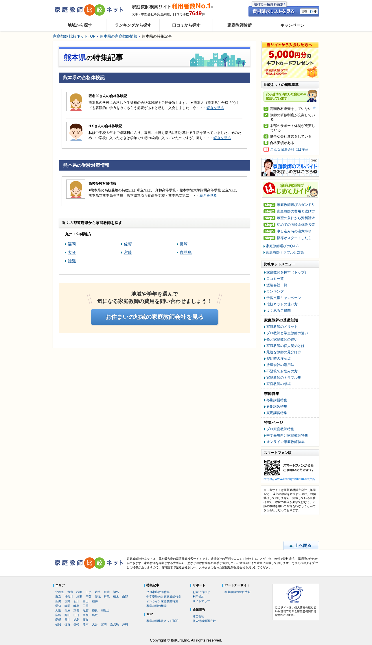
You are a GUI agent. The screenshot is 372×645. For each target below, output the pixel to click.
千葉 (88, 596)
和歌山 (105, 610)
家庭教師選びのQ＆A (282, 246)
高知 (86, 619)
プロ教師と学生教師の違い (287, 333)
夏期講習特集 (276, 413)
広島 (58, 615)
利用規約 (198, 596)
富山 (86, 601)
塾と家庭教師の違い (282, 339)
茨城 (98, 596)
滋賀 (86, 610)
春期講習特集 (276, 406)
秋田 (79, 592)
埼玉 (79, 596)
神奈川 (69, 596)
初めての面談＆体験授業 (289, 225)
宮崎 (128, 252)
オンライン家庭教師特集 (285, 442)
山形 (88, 592)
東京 (58, 596)
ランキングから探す (133, 25)
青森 (70, 592)
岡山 (67, 615)
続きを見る (215, 108)
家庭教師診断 (239, 25)
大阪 (58, 610)
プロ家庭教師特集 (280, 429)
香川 (67, 619)
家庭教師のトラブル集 (283, 378)
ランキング (275, 291)
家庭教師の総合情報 (237, 592)
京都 (76, 610)
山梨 (125, 596)
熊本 (86, 624)
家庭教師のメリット (282, 327)
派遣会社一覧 (276, 285)
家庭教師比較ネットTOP (162, 620)
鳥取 (95, 615)
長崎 (184, 244)
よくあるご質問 (278, 310)
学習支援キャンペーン (283, 298)
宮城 (107, 592)
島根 (86, 615)
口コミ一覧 (275, 279)
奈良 (95, 610)
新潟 (58, 601)
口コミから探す (186, 25)
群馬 (107, 596)
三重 (86, 605)
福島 (116, 592)
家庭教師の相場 (278, 384)
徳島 (76, 619)
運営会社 (198, 616)
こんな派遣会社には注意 (289, 149)
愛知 (58, 605)
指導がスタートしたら (288, 238)
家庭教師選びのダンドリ (289, 205)
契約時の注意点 (278, 358)
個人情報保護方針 (204, 620)
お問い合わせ (201, 592)
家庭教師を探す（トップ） (287, 272)
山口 (76, 615)
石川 (76, 601)
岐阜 (76, 605)
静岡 (67, 605)
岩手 (98, 592)
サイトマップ (201, 601)
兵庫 (67, 610)
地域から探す (80, 25)
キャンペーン (292, 25)
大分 (72, 252)
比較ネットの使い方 (282, 304)
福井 (95, 601)
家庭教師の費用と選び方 (289, 211)
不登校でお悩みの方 (282, 371)
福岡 (72, 244)
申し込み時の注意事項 (288, 231)
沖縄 (72, 260)
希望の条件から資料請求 (289, 218)
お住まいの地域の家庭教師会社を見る (154, 317)
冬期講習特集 (276, 400)
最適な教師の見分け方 (283, 352)
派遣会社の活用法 (280, 365)
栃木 (116, 596)
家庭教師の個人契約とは (285, 346)
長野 (67, 601)
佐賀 (128, 244)
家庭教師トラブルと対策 (285, 252)
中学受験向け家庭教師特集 (287, 435)
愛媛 (58, 619)
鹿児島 (186, 252)
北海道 (59, 592)
